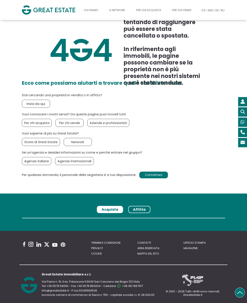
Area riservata (148, 248)
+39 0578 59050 (57, 286)
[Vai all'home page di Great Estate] (48, 10)
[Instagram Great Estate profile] (30, 244)
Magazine (191, 248)
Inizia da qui (36, 104)
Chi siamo (91, 10)
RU (222, 10)
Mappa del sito (148, 254)
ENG (210, 10)
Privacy (97, 248)
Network (77, 142)
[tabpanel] (123, 219)
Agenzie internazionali (74, 161)
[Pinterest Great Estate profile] (63, 244)
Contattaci (153, 175)
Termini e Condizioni (105, 243)
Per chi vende (181, 10)
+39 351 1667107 (130, 286)
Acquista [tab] (110, 209)
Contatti (144, 243)
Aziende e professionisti (108, 123)
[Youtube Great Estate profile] (54, 245)
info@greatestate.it (55, 290)
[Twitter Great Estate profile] (46, 244)
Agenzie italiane (36, 161)
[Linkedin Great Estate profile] (38, 244)
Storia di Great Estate (41, 142)
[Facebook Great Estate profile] (24, 244)
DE (217, 10)
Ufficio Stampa (195, 243)
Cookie (96, 254)
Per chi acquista (148, 10)
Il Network (117, 10)
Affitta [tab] (139, 209)
